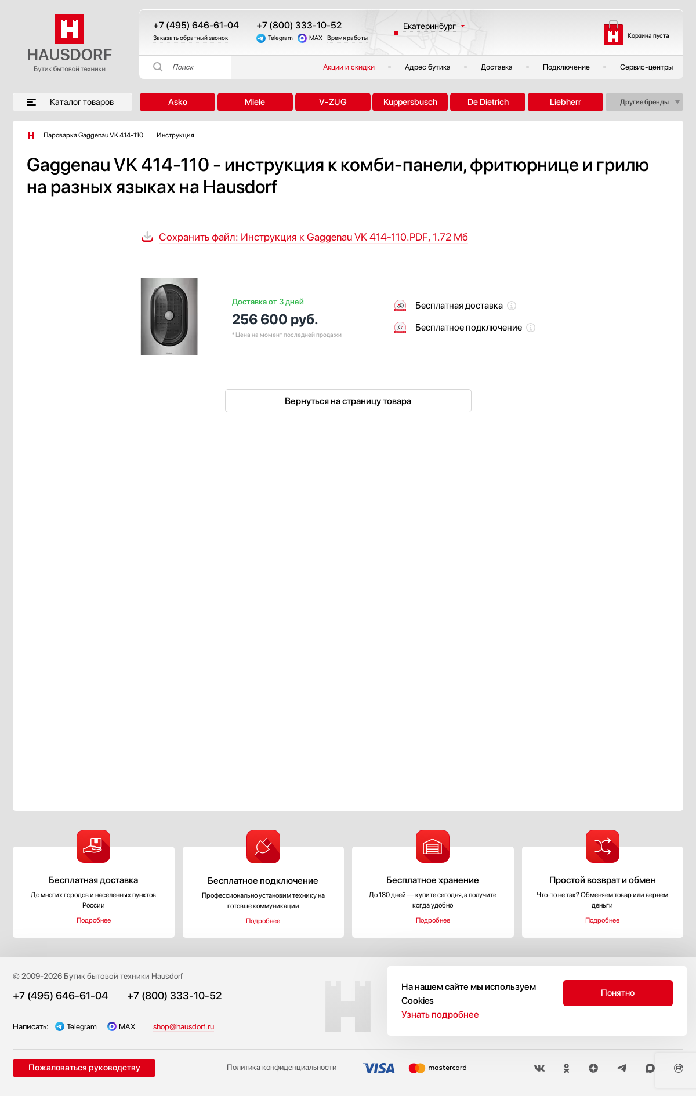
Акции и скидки (349, 67)
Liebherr (565, 102)
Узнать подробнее (440, 1014)
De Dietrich (488, 102)
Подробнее (94, 920)
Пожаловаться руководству (83, 1068)
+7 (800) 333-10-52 (299, 25)
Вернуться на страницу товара (348, 401)
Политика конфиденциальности (277, 1068)
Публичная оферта (649, 976)
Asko (177, 102)
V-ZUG (333, 102)
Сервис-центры (646, 67)
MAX (315, 38)
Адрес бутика (428, 67)
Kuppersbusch (410, 102)
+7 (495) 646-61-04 (196, 25)
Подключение (566, 67)
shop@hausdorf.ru (189, 1026)
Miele (255, 102)
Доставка (497, 67)
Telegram (280, 38)
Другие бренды (644, 102)
